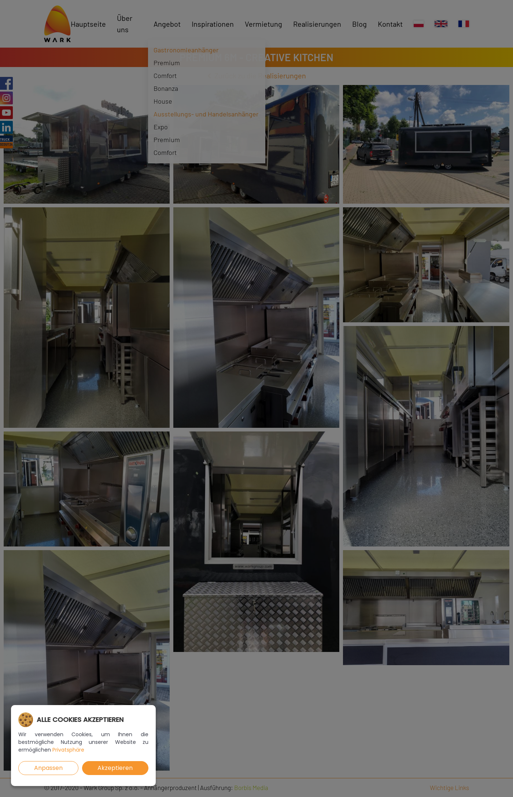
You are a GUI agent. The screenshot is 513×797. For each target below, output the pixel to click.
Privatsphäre (68, 749)
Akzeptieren (115, 768)
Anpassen (48, 768)
